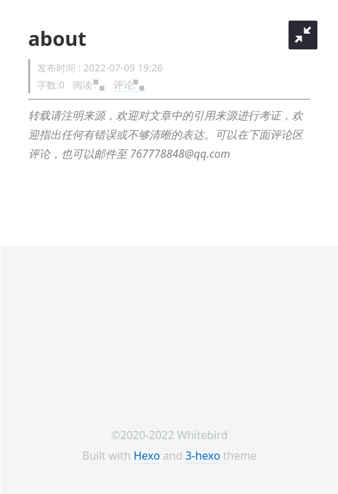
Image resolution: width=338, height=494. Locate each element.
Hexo (147, 455)
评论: (129, 84)
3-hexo (203, 455)
